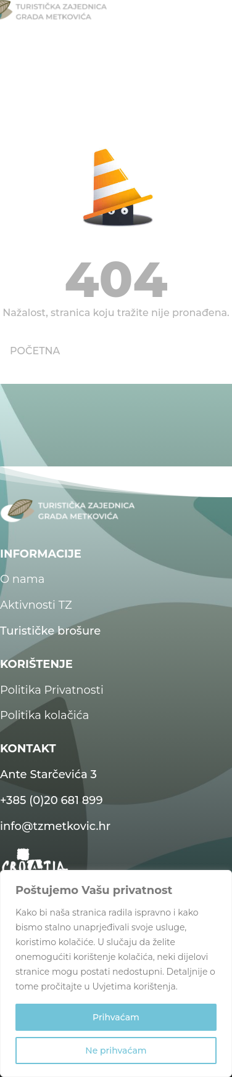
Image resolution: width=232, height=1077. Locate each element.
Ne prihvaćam (115, 1050)
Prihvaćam (116, 1017)
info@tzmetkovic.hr (55, 826)
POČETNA (35, 351)
